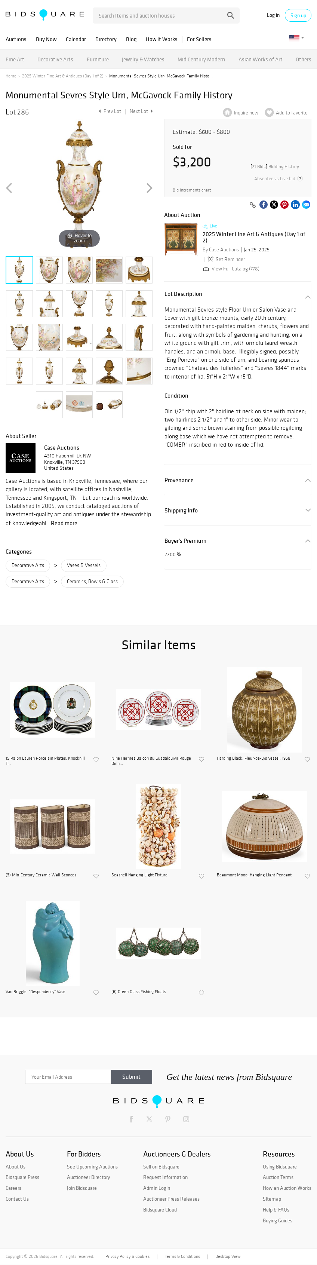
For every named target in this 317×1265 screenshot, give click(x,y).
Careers (13, 1188)
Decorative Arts (55, 59)
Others (303, 59)
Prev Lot (109, 111)
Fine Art (15, 59)
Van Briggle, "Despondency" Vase (35, 991)
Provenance (179, 480)
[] (274, 166)
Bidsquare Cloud (160, 1209)
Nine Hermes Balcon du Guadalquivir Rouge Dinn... (151, 761)
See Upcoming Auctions (92, 1166)
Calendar (76, 39)
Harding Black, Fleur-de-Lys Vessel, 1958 (253, 758)
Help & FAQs (276, 1209)
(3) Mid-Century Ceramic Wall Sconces (41, 874)
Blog (131, 39)
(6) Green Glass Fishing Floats (138, 991)
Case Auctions (61, 447)
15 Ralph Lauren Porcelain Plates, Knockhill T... (45, 761)
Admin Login (156, 1188)
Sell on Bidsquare (161, 1166)
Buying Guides (277, 1220)
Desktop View (227, 1256)
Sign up (298, 15)
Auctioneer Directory (88, 1177)
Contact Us (17, 1198)
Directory (106, 39)
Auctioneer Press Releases (171, 1198)
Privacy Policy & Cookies (127, 1256)
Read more (64, 523)
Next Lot (141, 111)
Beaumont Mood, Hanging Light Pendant (254, 874)
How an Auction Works (287, 1188)
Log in (273, 15)
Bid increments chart (192, 190)
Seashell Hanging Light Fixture (139, 874)
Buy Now (46, 39)
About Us (15, 1166)
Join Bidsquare (82, 1188)
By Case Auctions (221, 249)
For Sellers (199, 39)
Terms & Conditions (182, 1256)
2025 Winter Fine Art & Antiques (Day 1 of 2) (63, 76)
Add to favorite (292, 113)
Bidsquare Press (22, 1177)
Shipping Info (181, 510)
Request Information (165, 1177)
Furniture (98, 59)
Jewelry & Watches (143, 59)
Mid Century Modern (201, 59)
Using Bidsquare (280, 1166)
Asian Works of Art (260, 59)
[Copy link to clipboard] (252, 205)
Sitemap (272, 1198)
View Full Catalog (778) (230, 269)
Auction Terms (278, 1177)
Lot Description (183, 293)
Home (11, 76)
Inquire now (246, 113)
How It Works (162, 39)
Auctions (16, 39)
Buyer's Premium (185, 540)
